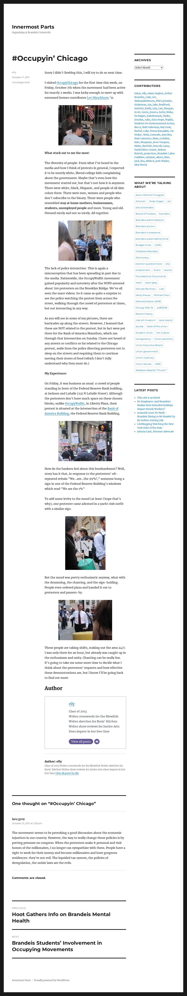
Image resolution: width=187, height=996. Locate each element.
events (168, 270)
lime (166, 157)
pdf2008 (162, 307)
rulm (147, 119)
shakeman (140, 104)
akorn (159, 157)
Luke (146, 131)
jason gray (151, 282)
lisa (142, 161)
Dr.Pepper (140, 115)
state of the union (157, 326)
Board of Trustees (146, 213)
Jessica (153, 112)
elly (72, 704)
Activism (141, 201)
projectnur (150, 153)
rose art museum (145, 320)
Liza (154, 108)
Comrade (155, 134)
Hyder (166, 115)
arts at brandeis (145, 207)
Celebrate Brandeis (147, 251)
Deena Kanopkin (159, 131)
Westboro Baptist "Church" (151, 370)
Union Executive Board (149, 345)
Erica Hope (158, 119)
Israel (139, 282)
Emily (148, 108)
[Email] (97, 741)
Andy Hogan (156, 201)
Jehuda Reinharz (146, 288)
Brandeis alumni (145, 226)
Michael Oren (162, 295)
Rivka (169, 112)
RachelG (147, 146)
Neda (146, 134)
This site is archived (148, 397)
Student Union (144, 332)
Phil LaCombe (164, 100)
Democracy (142, 257)
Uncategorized (20, 82)
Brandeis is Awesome (148, 232)
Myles (137, 146)
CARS (158, 245)
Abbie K (150, 161)
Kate (136, 142)
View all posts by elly (67, 773)
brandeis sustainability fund (152, 238)
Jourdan (138, 119)
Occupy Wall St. (145, 307)
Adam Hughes (155, 93)
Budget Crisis (143, 245)
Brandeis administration (150, 220)
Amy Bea (166, 134)
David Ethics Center (145, 149)
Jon (150, 104)
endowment (143, 270)
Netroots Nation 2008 (148, 301)
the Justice (162, 332)
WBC (158, 363)
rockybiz (164, 138)
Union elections (163, 338)
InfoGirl (138, 108)
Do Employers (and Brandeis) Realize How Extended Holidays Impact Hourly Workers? (155, 405)
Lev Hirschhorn (98, 97)
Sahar (137, 93)
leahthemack (154, 115)
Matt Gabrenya (150, 127)
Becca (137, 127)
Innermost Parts (33, 27)
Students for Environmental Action (154, 123)
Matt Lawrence (142, 138)
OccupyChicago (67, 82)
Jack (136, 161)
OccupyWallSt (75, 403)
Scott (137, 112)
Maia (155, 138)
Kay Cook (165, 127)
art (169, 201)
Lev (154, 97)
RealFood (164, 104)
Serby (162, 112)
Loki (148, 97)
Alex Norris (140, 164)
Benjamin (146, 142)
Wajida (169, 119)
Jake (155, 104)
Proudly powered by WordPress (51, 980)
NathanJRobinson (144, 100)
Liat (160, 108)
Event (157, 270)
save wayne (165, 320)
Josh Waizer (162, 161)
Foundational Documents (151, 276)
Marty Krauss (143, 295)
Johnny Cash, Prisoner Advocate (155, 431)
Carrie (145, 112)
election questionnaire (149, 263)
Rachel (138, 131)
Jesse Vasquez (161, 142)
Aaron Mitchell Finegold (150, 194)
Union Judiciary (145, 357)
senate (139, 326)
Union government (147, 351)
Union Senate (144, 363)
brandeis (164, 213)
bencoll (157, 146)
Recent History (144, 313)
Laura (166, 146)
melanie (150, 157)
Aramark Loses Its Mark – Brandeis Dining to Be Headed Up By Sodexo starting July (156, 416)
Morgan (168, 108)
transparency (143, 338)
